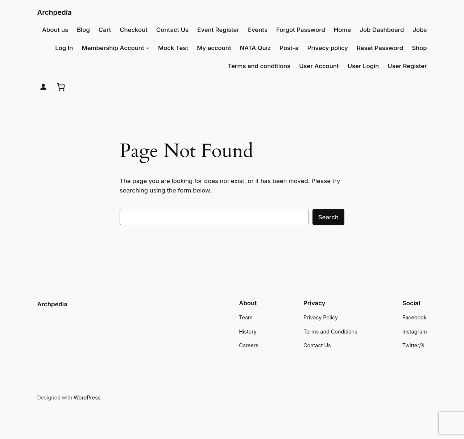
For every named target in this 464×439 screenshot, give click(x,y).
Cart (105, 29)
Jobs (420, 29)
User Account (319, 66)
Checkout (134, 29)
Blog (83, 29)
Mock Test (173, 47)
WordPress (87, 397)
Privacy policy (327, 47)
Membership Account (113, 47)
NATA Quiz (255, 47)
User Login (363, 66)
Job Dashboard (382, 29)
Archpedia (54, 12)
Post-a (289, 47)
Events (258, 29)
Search (328, 217)
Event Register (218, 29)
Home (342, 29)
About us (55, 29)
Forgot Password (300, 29)
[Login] (43, 87)
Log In (64, 47)
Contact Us (172, 29)
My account (214, 47)
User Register (407, 66)
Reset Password (380, 47)
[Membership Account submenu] (147, 48)
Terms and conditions (259, 66)
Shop (419, 47)
